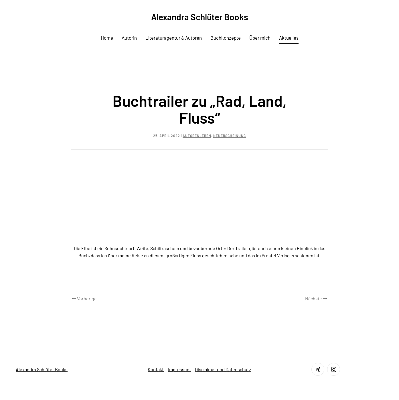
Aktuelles (289, 38)
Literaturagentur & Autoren (173, 38)
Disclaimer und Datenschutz (223, 369)
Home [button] (107, 38)
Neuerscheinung (229, 136)
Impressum (179, 369)
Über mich (259, 38)
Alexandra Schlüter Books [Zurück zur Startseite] (199, 17)
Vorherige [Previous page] (84, 298)
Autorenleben (197, 136)
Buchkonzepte (225, 38)
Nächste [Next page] (316, 298)
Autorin (129, 38)
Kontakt (156, 369)
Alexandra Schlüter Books (42, 369)
